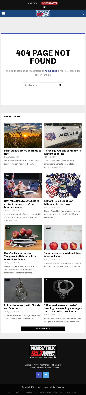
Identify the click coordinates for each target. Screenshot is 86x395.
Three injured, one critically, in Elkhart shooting (62, 152)
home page (51, 70)
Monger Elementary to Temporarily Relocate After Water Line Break (20, 256)
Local (8, 125)
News (8, 175)
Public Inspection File (43, 392)
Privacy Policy (58, 392)
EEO (9, 392)
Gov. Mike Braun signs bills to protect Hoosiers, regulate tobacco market (21, 204)
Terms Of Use (71, 392)
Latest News (12, 116)
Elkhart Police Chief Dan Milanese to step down (58, 202)
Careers (16, 392)
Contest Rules (27, 392)
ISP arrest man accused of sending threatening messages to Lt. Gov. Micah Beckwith (63, 308)
